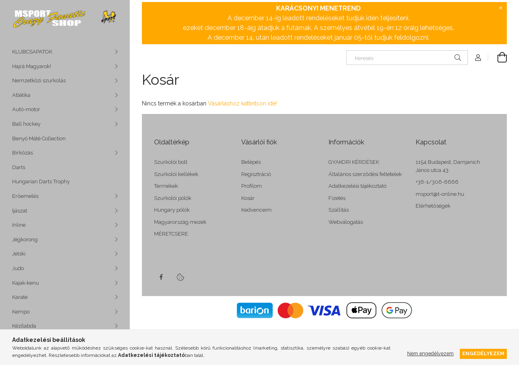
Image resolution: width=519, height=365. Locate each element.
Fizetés (336, 198)
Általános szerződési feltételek (365, 174)
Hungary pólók (172, 210)
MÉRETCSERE (171, 234)
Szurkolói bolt (170, 162)
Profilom (251, 186)
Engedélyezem (483, 353)
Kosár (248, 198)
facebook (161, 277)
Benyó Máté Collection (39, 138)
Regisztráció (256, 174)
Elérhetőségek (433, 206)
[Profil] (478, 57)
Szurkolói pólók (172, 198)
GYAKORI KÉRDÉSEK (353, 162)
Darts (18, 167)
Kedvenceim (256, 210)
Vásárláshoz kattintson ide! (242, 103)
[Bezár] (501, 8)
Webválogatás (345, 222)
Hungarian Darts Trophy (41, 181)
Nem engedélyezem (430, 353)
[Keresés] (407, 57)
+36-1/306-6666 (437, 182)
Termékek (166, 186)
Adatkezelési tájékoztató (357, 186)
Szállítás (338, 210)
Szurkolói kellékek (176, 174)
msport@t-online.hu (440, 194)
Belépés (251, 162)
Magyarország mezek (180, 222)
